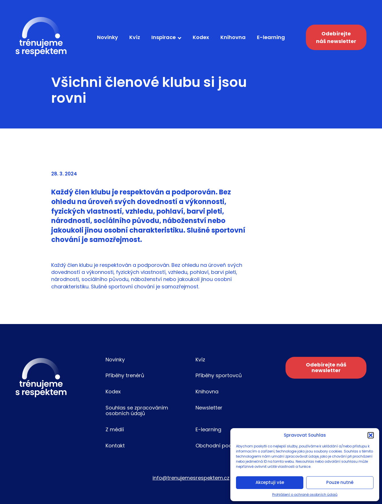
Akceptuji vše (270, 482)
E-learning (271, 37)
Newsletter (209, 407)
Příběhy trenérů (125, 375)
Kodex (201, 37)
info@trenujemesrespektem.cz (191, 477)
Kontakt (115, 445)
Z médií (115, 429)
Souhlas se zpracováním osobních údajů (137, 410)
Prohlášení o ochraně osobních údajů (305, 494)
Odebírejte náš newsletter (336, 37)
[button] (371, 435)
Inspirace (163, 37)
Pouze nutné (339, 482)
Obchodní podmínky (221, 445)
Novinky (107, 37)
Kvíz (134, 37)
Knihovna (233, 37)
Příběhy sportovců (219, 375)
